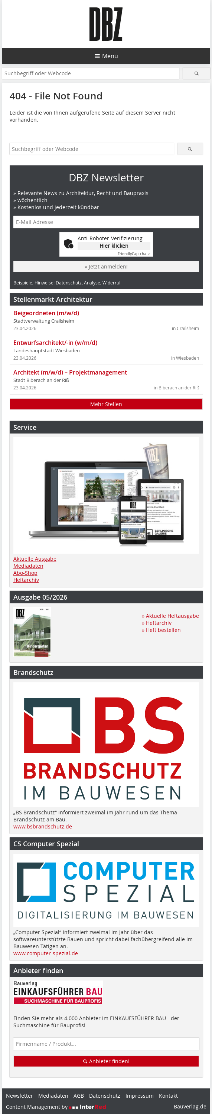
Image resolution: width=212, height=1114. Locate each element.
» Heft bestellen (161, 629)
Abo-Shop (25, 572)
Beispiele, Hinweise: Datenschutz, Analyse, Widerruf (67, 283)
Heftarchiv (26, 579)
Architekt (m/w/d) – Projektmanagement (70, 372)
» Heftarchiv (157, 622)
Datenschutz (104, 1095)
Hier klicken (114, 245)
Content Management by (56, 1106)
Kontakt (168, 1095)
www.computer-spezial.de (45, 953)
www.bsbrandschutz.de (42, 826)
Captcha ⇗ (134, 253)
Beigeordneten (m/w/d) (46, 313)
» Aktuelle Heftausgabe (170, 615)
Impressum (139, 1095)
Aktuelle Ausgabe (34, 558)
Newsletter (19, 1095)
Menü (110, 56)
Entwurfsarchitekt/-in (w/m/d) (55, 343)
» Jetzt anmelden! (106, 266)
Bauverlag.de (190, 1106)
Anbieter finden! (106, 1061)
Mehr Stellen (106, 404)
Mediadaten (28, 565)
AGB (79, 1095)
